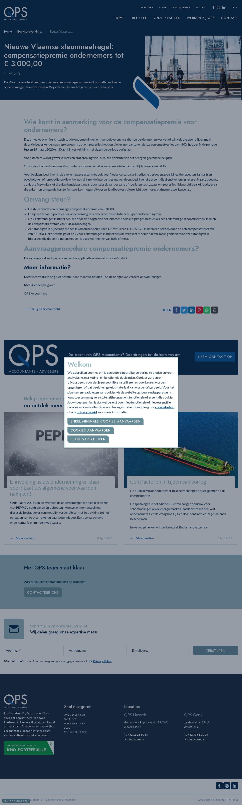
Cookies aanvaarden (90, 430)
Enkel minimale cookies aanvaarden (105, 421)
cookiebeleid (164, 407)
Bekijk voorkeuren (88, 439)
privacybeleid (86, 412)
